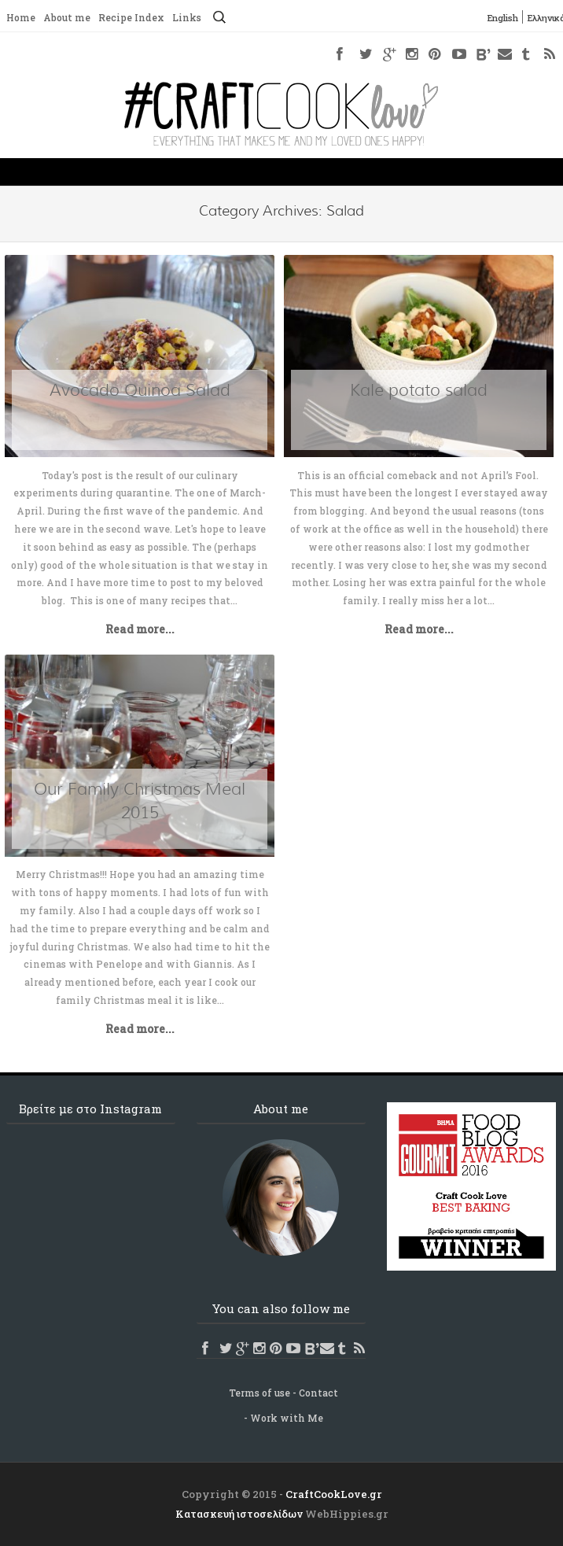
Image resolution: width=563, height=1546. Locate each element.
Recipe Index (131, 18)
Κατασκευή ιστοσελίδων (239, 1514)
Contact (318, 1392)
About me (66, 18)
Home (20, 18)
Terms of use (259, 1392)
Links (186, 18)
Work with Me (286, 1417)
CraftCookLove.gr (333, 1494)
